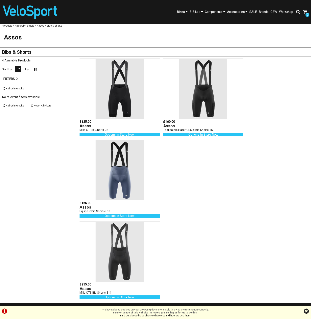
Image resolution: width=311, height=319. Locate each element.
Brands (264, 12)
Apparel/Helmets (24, 29)
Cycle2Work (39, 263)
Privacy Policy (161, 302)
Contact (39, 260)
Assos (40, 29)
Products (7, 29)
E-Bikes (196, 12)
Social (39, 252)
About (39, 256)
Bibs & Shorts (54, 29)
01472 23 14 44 (117, 265)
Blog (39, 248)
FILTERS (10, 83)
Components (215, 12)
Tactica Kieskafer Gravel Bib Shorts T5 (182, 128)
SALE (253, 12)
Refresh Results (13, 92)
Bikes (182, 12)
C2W (274, 12)
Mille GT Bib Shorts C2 (94, 128)
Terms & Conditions (135, 302)
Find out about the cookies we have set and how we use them (155, 315)
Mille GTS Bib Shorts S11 (96, 205)
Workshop (286, 12)
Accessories (237, 12)
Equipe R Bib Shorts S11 (250, 128)
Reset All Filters (41, 109)
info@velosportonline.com (117, 276)
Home (39, 230)
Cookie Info (181, 302)
